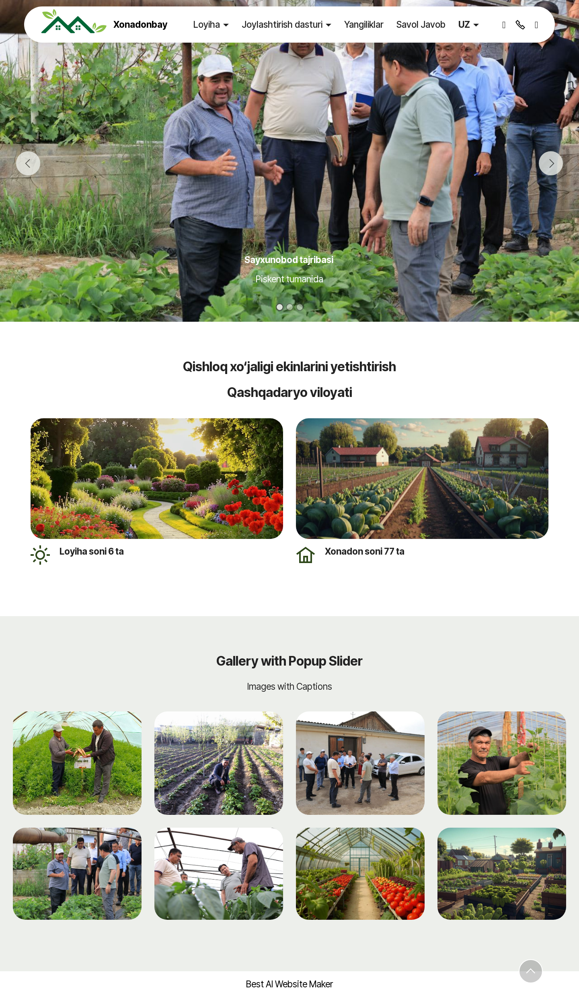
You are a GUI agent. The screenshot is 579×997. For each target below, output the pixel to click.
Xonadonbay (140, 24)
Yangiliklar (364, 24)
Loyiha (206, 24)
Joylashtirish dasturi (282, 24)
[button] (28, 163)
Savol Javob (421, 24)
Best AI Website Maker (289, 984)
